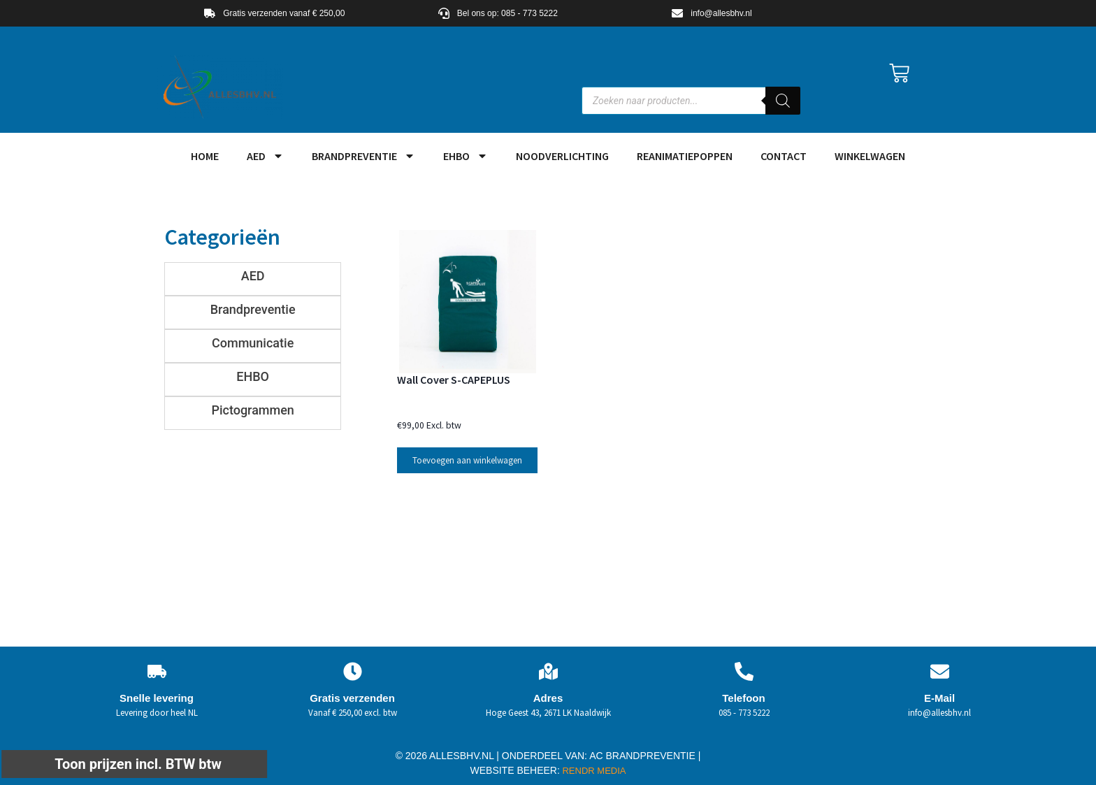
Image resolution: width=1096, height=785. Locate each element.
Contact (783, 156)
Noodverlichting (562, 156)
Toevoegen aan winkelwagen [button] (467, 460)
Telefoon (743, 698)
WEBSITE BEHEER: (515, 770)
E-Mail (939, 698)
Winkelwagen (870, 156)
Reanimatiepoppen (685, 156)
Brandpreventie (363, 155)
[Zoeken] (782, 101)
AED (265, 155)
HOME (205, 156)
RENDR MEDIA (593, 770)
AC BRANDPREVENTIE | (644, 755)
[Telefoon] (744, 671)
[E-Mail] (939, 671)
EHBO (465, 155)
